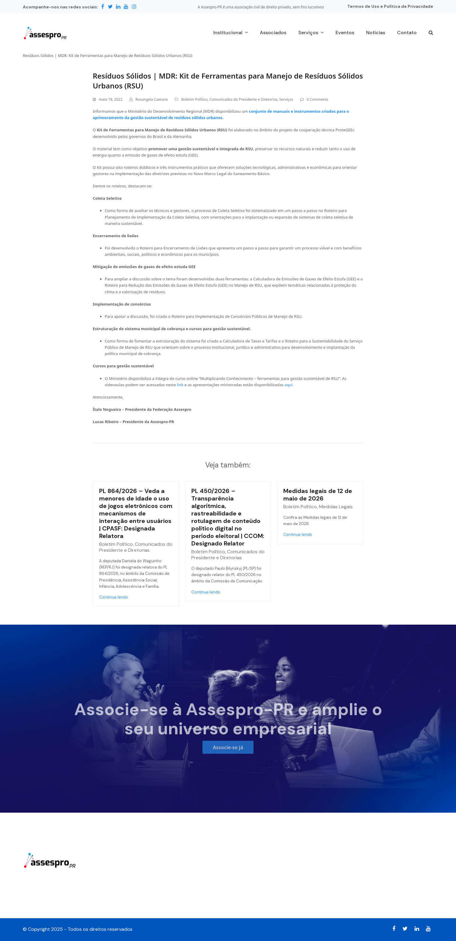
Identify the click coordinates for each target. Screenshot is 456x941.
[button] (431, 32)
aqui (288, 384)
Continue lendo (113, 597)
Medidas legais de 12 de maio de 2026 (317, 494)
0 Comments (317, 99)
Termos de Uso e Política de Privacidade (390, 6)
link (180, 384)
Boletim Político (194, 99)
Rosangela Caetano (151, 99)
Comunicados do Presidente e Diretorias (243, 99)
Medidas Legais (336, 506)
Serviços (286, 99)
